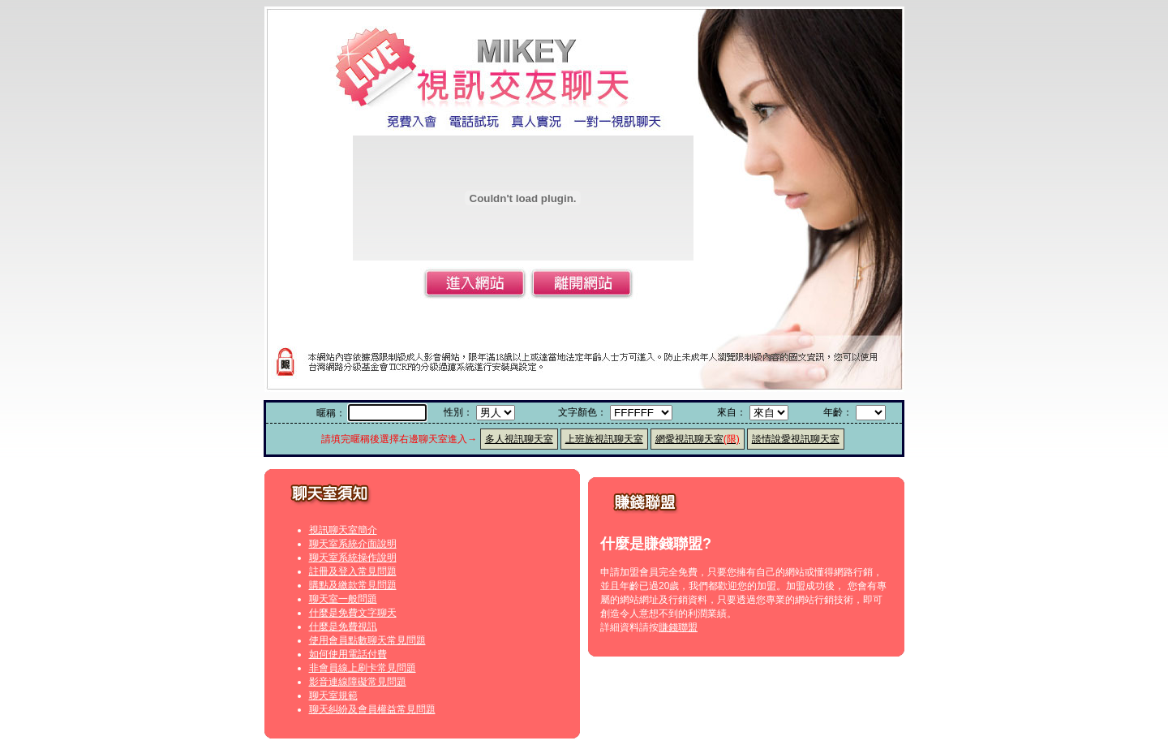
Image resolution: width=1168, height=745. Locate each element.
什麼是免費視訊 (343, 626)
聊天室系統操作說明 (353, 557)
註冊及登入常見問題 (353, 571)
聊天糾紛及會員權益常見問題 (372, 709)
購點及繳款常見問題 (353, 585)
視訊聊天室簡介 (343, 530)
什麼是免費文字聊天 (353, 612)
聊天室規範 (333, 695)
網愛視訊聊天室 (697, 439)
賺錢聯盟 (678, 627)
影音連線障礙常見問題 (357, 681)
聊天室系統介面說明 (353, 543)
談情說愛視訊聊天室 (796, 439)
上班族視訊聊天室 (604, 439)
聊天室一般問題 (343, 599)
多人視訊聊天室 (519, 439)
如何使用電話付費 (348, 654)
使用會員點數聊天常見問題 (367, 640)
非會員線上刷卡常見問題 (362, 668)
